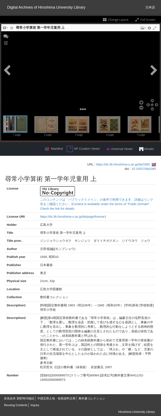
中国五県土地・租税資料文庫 (56, 398)
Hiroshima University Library (136, 411)
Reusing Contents (15, 405)
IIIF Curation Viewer (83, 149)
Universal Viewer (119, 149)
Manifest (57, 148)
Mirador (146, 149)
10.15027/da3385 (143, 168)
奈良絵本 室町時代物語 (19, 398)
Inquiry (34, 405)
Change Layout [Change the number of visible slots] (115, 20)
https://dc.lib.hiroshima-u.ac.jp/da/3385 (123, 164)
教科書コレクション (92, 398)
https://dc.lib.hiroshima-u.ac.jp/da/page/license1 (73, 216)
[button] (5, 35)
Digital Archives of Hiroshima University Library (46, 7)
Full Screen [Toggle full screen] (145, 20)
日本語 (150, 7)
